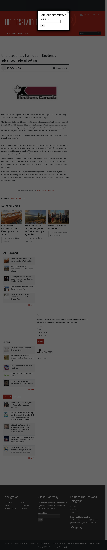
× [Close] (68, 11)
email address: (45, 19)
